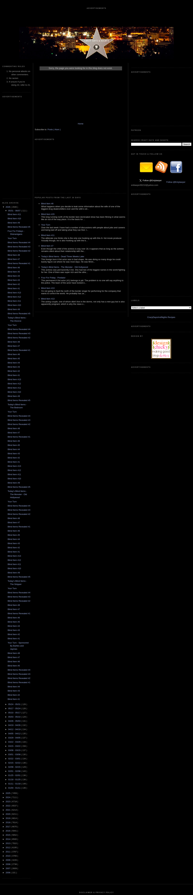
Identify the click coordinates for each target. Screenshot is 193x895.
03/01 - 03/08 (14, 658)
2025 (8, 697)
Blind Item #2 (14, 188)
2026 (8, 110)
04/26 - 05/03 (14, 624)
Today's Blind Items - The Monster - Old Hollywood (17, 397)
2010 (8, 759)
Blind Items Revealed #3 (19, 150)
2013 (8, 747)
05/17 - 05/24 (14, 612)
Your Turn (12, 142)
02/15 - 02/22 (14, 666)
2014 (8, 742)
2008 (8, 768)
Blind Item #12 (14, 200)
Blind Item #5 (14, 175)
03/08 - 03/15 (14, 654)
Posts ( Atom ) (54, 132)
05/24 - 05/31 (14, 608)
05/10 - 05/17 (14, 616)
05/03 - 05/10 (14, 620)
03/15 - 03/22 (14, 649)
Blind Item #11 (14, 118)
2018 (8, 726)
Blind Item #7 (14, 163)
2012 (8, 751)
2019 (8, 722)
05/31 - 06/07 (14, 114)
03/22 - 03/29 (14, 645)
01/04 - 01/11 (14, 691)
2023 (8, 705)
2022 (8, 709)
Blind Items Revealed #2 (19, 154)
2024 (8, 701)
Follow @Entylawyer (175, 134)
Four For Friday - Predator (53, 232)
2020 (8, 717)
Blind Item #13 (14, 196)
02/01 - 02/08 (14, 675)
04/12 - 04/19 (14, 633)
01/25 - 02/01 (14, 679)
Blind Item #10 (14, 122)
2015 (8, 738)
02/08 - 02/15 (14, 670)
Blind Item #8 (14, 158)
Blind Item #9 (14, 126)
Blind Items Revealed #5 (19, 130)
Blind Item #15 (48, 169)
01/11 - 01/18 (14, 687)
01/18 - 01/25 (14, 683)
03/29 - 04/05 (14, 641)
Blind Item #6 (14, 171)
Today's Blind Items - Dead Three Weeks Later (62, 211)
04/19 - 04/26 (14, 629)
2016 (8, 734)
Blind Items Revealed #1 (19, 167)
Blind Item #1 (14, 192)
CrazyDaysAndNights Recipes (161, 172)
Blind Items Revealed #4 (19, 146)
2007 (8, 772)
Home (80, 127)
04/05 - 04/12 (14, 637)
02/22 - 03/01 (14, 662)
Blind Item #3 (14, 183)
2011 (8, 755)
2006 (8, 776)
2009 (8, 763)
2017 (8, 730)
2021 (8, 713)
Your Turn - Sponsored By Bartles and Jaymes (18, 549)
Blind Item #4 (14, 179)
